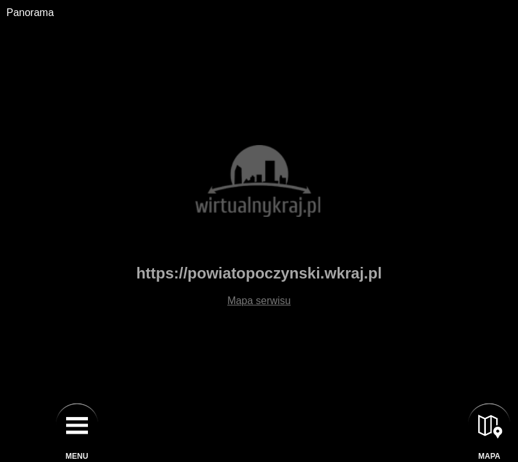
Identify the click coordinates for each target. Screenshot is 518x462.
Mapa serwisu (259, 300)
